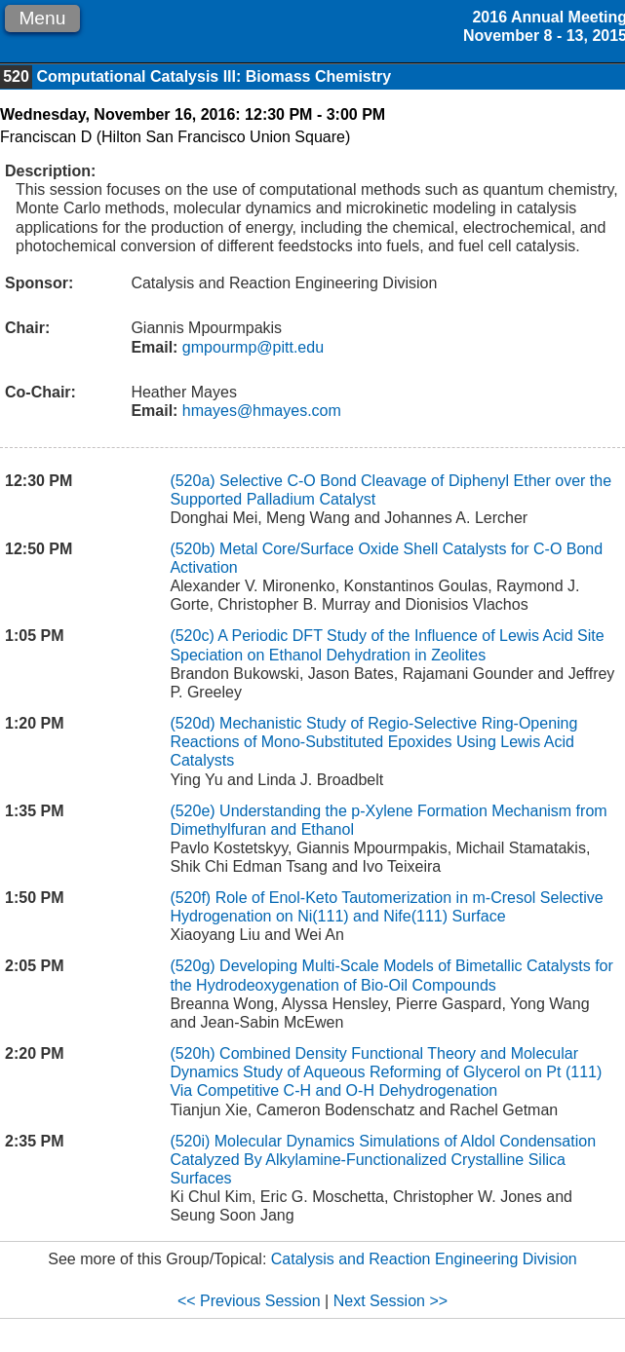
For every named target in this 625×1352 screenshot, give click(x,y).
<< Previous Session (249, 1301)
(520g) (192, 966)
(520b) (192, 549)
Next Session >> (390, 1301)
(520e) (192, 811)
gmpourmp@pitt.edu (250, 347)
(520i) (190, 1141)
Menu (42, 18)
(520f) (190, 897)
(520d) (192, 723)
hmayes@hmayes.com (258, 410)
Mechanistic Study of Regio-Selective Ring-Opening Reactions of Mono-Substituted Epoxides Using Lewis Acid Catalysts (373, 742)
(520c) (192, 635)
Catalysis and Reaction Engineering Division (424, 1259)
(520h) (192, 1053)
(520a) (192, 480)
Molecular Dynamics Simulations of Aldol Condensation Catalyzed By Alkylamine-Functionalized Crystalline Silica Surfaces (383, 1159)
